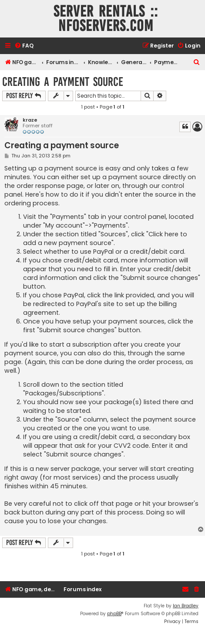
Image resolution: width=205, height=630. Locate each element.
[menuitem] (24, 46)
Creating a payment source (62, 82)
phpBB (114, 613)
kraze (30, 120)
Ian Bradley (185, 606)
